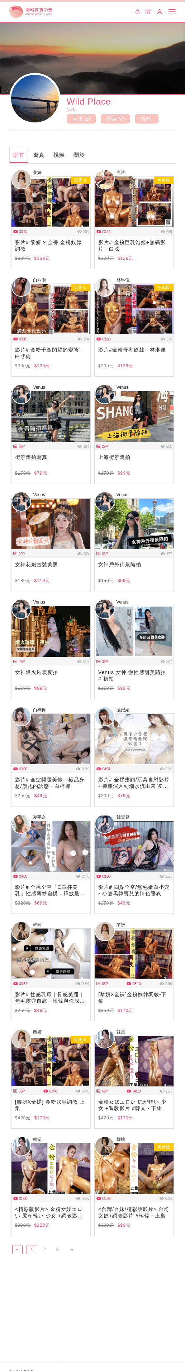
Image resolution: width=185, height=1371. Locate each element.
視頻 (60, 155)
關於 (80, 155)
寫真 (40, 155)
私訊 (81, 119)
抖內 (145, 119)
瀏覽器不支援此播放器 (50, 202)
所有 (19, 155)
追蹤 (115, 119)
